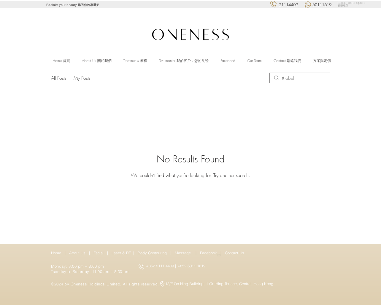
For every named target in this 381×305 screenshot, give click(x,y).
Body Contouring (153, 252)
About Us (77, 252)
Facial (99, 252)
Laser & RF (121, 252)
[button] (135, 60)
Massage (184, 252)
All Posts (58, 78)
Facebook (209, 252)
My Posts (82, 78)
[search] (299, 78)
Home (57, 252)
